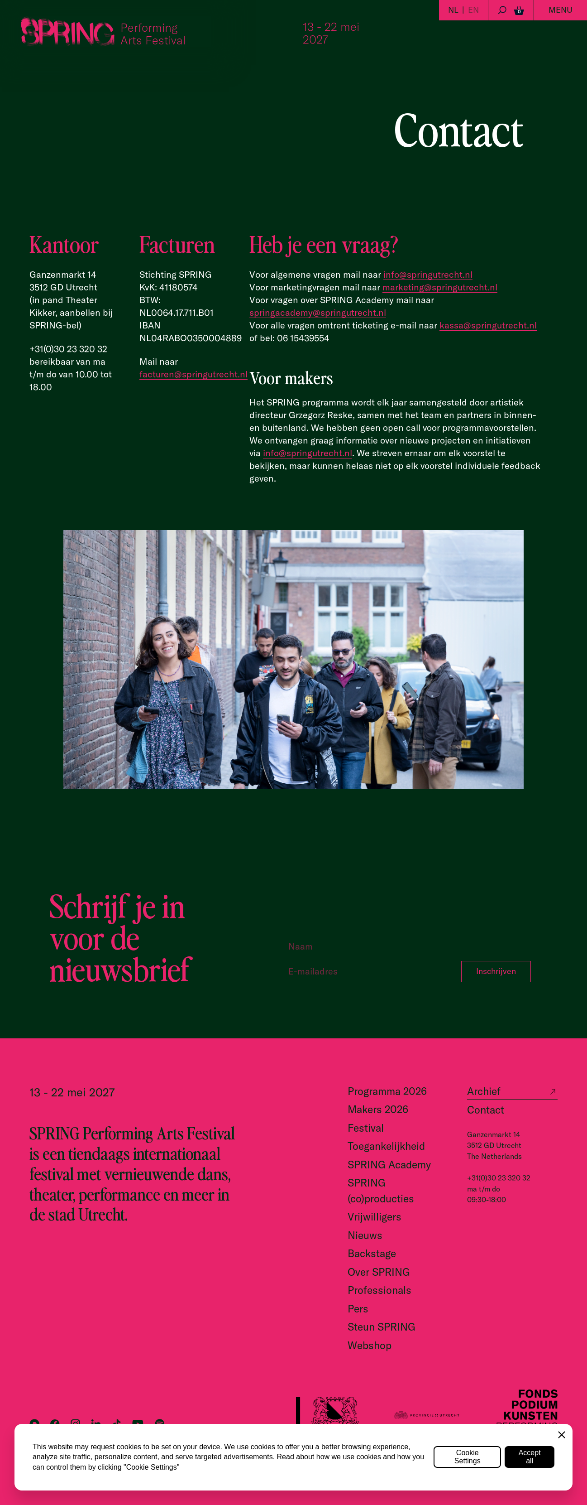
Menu (561, 10)
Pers (358, 1308)
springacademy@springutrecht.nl (317, 312)
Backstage (372, 1253)
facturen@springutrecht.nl (193, 374)
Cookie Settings (467, 1457)
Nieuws (365, 1235)
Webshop (369, 1345)
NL (453, 10)
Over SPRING (379, 1271)
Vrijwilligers (374, 1216)
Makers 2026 (378, 1109)
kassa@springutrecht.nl (488, 325)
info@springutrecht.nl (427, 274)
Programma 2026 (387, 1091)
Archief (484, 1091)
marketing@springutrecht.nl (439, 287)
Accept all (530, 1457)
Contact (485, 1109)
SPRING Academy (389, 1164)
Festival (366, 1127)
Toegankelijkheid (386, 1146)
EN (473, 10)
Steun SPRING (381, 1326)
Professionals (379, 1290)
